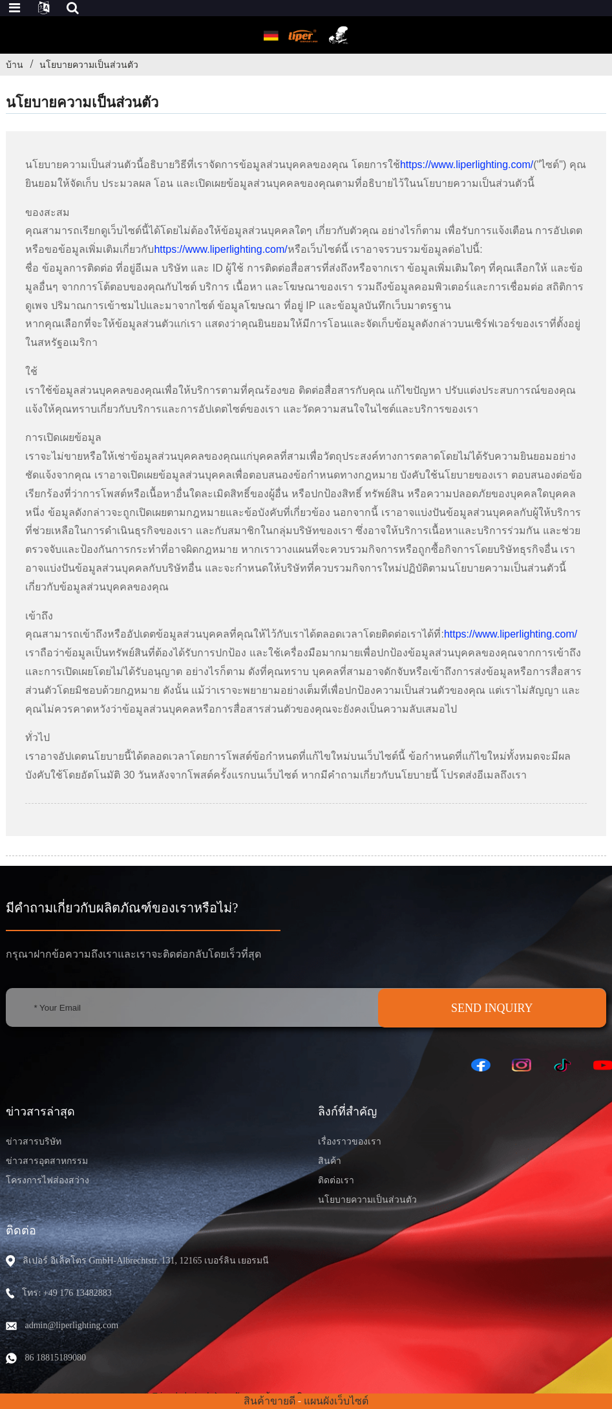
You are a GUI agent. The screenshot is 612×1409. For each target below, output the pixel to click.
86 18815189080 (55, 1357)
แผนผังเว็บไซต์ (336, 1400)
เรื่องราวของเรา (349, 1141)
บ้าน (14, 64)
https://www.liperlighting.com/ (466, 164)
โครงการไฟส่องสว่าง (47, 1180)
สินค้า (329, 1161)
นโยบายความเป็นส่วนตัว (88, 64)
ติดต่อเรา (336, 1180)
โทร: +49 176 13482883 (66, 1293)
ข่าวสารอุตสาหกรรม (47, 1161)
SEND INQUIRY (492, 1008)
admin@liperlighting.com (71, 1325)
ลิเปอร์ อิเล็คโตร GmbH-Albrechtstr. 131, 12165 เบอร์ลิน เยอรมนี (146, 1260)
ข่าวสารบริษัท (33, 1141)
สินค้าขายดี (269, 1400)
